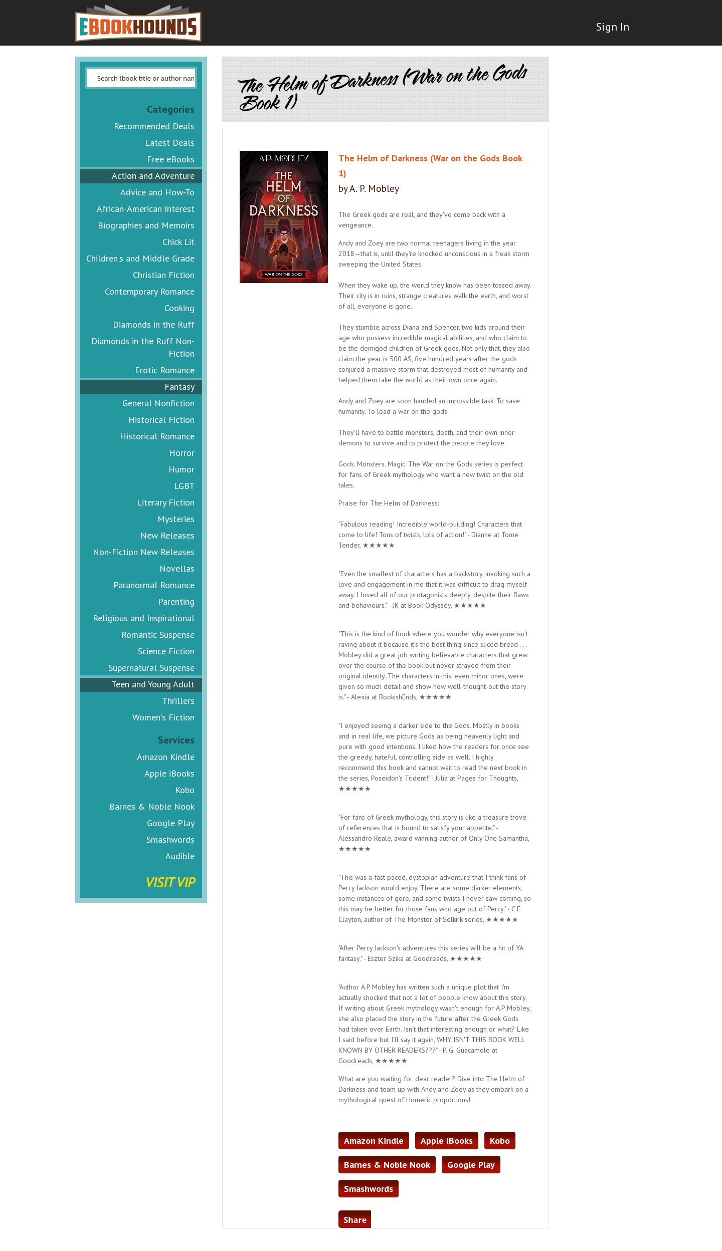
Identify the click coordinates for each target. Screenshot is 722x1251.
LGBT (184, 485)
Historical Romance (157, 436)
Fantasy (179, 386)
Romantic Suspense (158, 634)
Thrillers (178, 700)
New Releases (167, 535)
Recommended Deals (154, 126)
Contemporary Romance (150, 291)
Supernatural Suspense (151, 667)
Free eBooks (171, 159)
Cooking (179, 308)
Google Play (171, 823)
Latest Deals (170, 142)
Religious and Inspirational (144, 618)
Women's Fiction (163, 717)
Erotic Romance (165, 370)
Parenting (176, 601)
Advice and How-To (157, 192)
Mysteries (176, 519)
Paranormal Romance (154, 585)
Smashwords (170, 839)
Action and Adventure (153, 175)
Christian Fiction (164, 275)
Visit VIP (170, 882)
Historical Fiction (161, 419)
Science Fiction (166, 651)
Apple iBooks (169, 773)
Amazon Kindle (166, 757)
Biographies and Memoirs (146, 225)
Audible (180, 856)
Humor (181, 469)
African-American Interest (146, 208)
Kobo (185, 790)
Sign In (610, 30)
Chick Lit (178, 241)
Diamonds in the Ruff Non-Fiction (143, 347)
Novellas (177, 568)
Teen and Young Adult (153, 684)
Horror (182, 452)
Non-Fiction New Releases (144, 552)
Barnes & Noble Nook (152, 806)
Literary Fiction (166, 502)
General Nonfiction (158, 403)
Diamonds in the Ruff (154, 324)
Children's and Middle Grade (140, 258)
